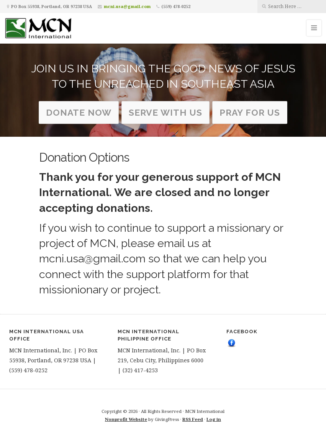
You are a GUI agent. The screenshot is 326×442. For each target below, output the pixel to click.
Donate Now (78, 112)
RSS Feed (192, 419)
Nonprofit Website (126, 419)
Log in (213, 419)
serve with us (165, 112)
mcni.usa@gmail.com (127, 6)
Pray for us (250, 112)
